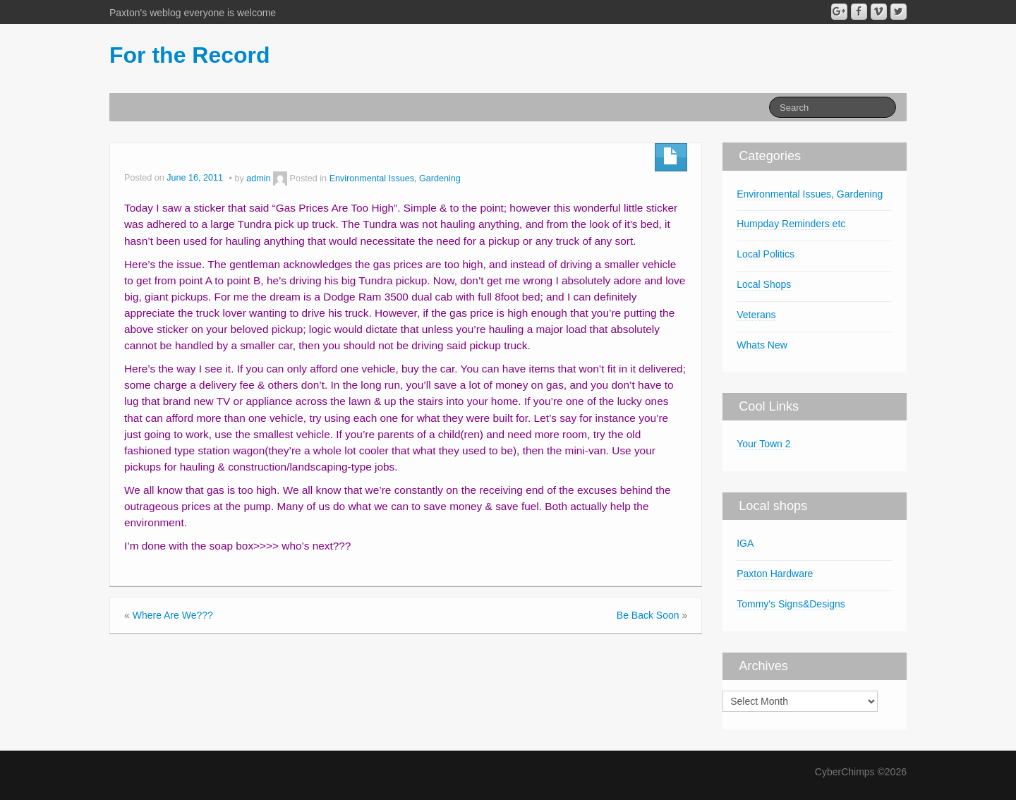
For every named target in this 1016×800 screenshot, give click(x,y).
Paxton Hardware (775, 573)
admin (258, 178)
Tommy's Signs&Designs (791, 604)
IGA (745, 543)
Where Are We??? (173, 615)
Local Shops (764, 284)
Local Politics (765, 254)
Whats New (762, 345)
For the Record (189, 55)
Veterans (756, 314)
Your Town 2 (763, 443)
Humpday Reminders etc (791, 223)
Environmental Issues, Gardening (395, 178)
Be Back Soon (648, 615)
